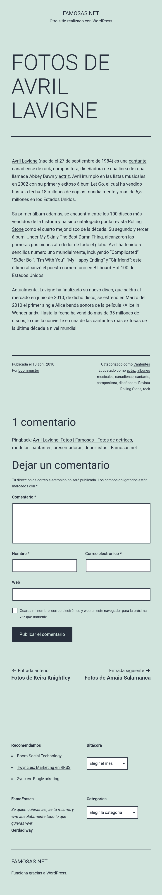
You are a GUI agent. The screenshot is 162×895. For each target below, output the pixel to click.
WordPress (56, 873)
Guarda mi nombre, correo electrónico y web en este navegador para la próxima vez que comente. (83, 614)
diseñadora (91, 168)
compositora (65, 168)
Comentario (24, 497)
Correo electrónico (103, 553)
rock (46, 168)
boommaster (29, 370)
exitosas (132, 320)
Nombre (20, 553)
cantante (137, 161)
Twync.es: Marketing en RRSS (43, 767)
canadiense (23, 168)
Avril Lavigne (25, 161)
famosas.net (81, 13)
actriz (64, 176)
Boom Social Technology (39, 755)
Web (16, 582)
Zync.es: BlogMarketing (38, 778)
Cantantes (141, 364)
